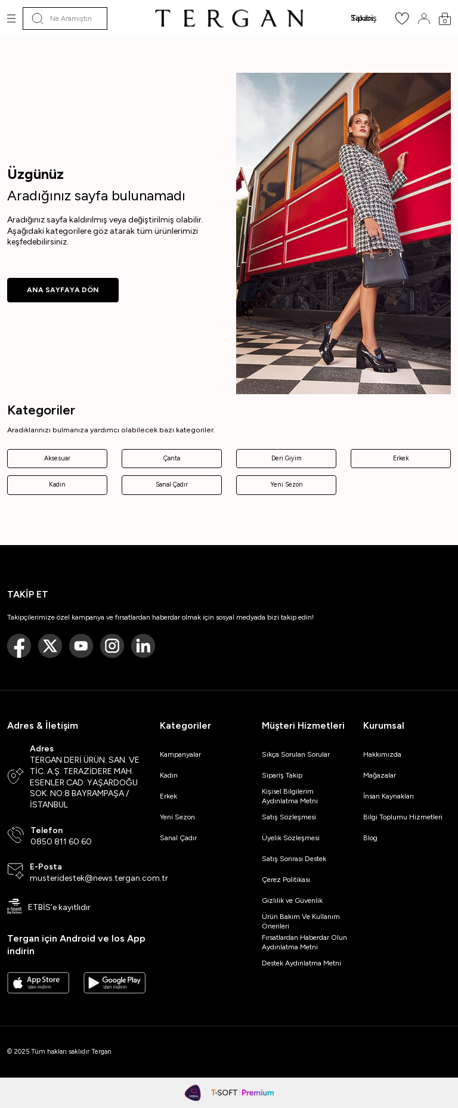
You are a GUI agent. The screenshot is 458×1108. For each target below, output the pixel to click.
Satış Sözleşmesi (289, 817)
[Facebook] (19, 646)
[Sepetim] (445, 19)
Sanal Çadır (172, 484)
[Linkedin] (143, 646)
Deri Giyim (286, 458)
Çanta (171, 458)
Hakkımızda (382, 754)
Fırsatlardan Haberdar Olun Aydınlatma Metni (304, 942)
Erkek (401, 458)
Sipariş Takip (282, 775)
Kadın (57, 484)
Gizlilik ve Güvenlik (292, 900)
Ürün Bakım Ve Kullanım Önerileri (301, 921)
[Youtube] (81, 646)
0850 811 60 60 (61, 842)
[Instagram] (112, 646)
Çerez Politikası (286, 879)
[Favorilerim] (402, 22)
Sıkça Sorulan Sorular (296, 754)
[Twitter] (50, 646)
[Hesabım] (424, 18)
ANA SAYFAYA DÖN (63, 290)
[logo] (229, 18)
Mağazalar (379, 775)
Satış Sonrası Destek (294, 859)
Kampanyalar (180, 754)
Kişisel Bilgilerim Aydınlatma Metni (291, 796)
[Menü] (11, 18)
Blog (370, 838)
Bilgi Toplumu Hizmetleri (402, 817)
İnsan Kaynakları (388, 796)
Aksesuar (57, 458)
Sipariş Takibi (364, 18)
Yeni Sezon (286, 484)
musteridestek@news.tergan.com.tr (99, 878)
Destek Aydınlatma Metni (301, 963)
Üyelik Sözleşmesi (291, 838)
